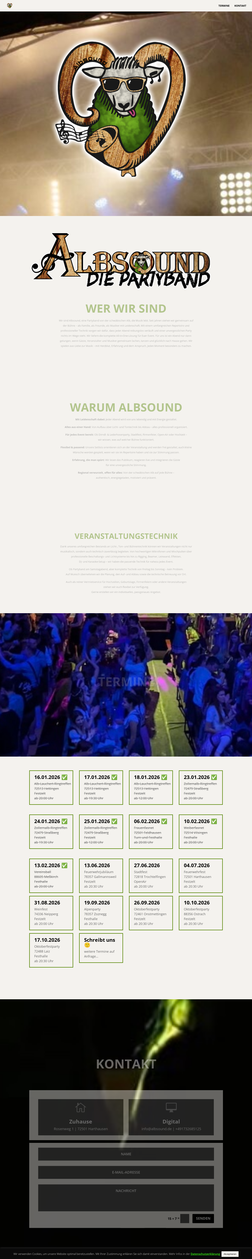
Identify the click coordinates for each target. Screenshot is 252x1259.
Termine (224, 5)
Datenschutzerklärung (205, 1254)
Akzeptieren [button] (230, 1254)
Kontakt (240, 5)
